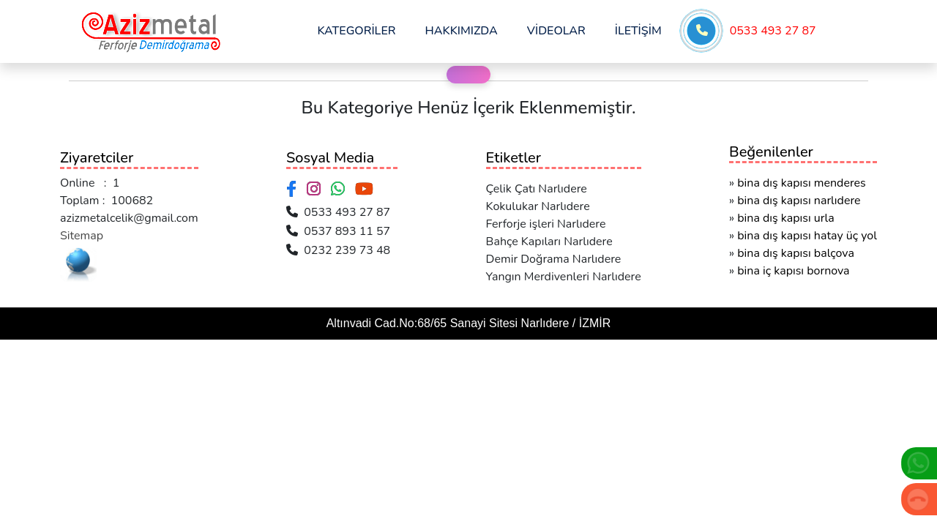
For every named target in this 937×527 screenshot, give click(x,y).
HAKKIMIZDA (461, 31)
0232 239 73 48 (338, 250)
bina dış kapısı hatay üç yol (807, 236)
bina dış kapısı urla (786, 218)
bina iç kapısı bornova (793, 271)
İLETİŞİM (638, 31)
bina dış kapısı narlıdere (798, 201)
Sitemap (81, 236)
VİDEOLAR (556, 31)
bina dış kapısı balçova (795, 253)
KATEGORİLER (356, 31)
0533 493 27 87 (773, 31)
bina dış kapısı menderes (801, 183)
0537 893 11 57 (338, 231)
